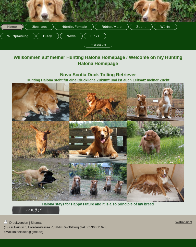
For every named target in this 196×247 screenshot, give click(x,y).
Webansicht (183, 222)
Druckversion (16, 223)
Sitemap (36, 223)
